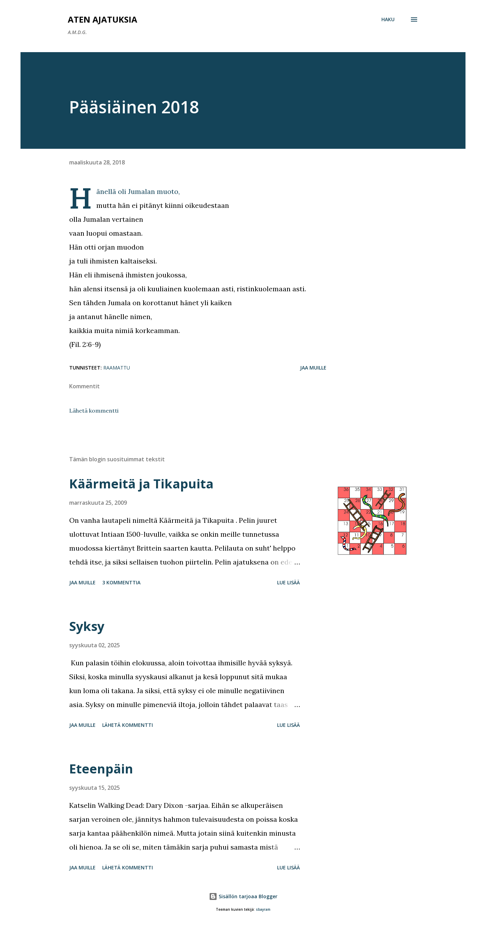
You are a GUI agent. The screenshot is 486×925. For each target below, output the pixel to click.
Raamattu (116, 367)
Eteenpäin (101, 768)
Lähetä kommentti (94, 410)
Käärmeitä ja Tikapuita (141, 483)
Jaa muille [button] (313, 367)
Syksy (86, 626)
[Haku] (388, 19)
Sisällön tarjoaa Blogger (243, 896)
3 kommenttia (121, 582)
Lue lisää (288, 582)
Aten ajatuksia (102, 19)
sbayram (263, 909)
